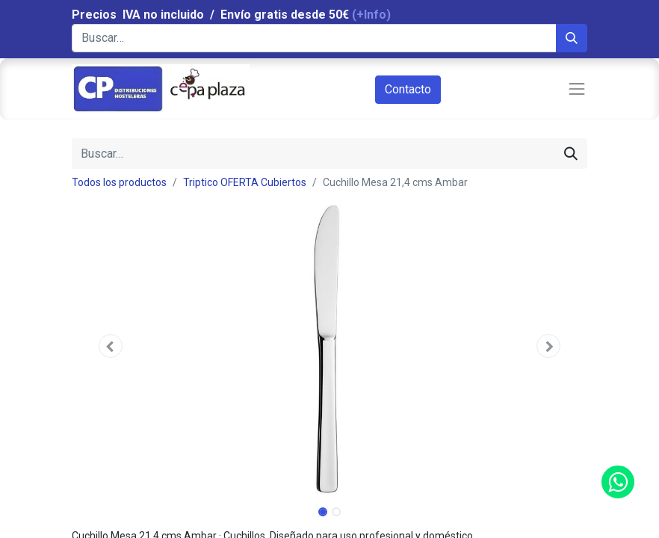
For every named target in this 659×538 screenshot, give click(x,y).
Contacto (408, 89)
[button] (110, 346)
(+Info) (371, 14)
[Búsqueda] (571, 38)
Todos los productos (119, 182)
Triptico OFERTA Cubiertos (244, 182)
